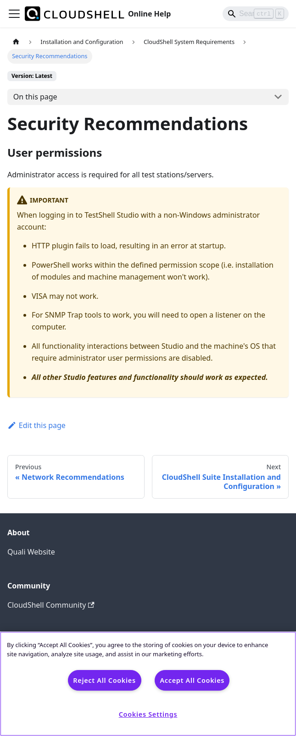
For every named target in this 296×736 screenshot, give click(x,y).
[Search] (256, 13)
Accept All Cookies (192, 680)
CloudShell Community (51, 605)
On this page (35, 97)
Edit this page (36, 425)
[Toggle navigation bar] (14, 14)
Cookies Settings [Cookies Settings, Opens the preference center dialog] (148, 714)
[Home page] (16, 42)
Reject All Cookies (104, 680)
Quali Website (31, 552)
